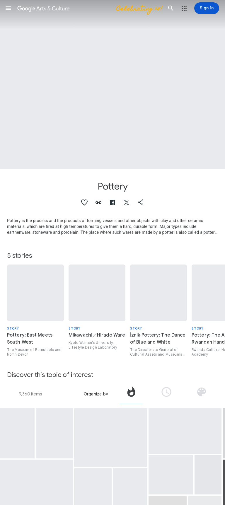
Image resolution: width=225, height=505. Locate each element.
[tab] (131, 394)
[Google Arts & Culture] (89, 8)
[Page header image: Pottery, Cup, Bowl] (112, 84)
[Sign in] (206, 8)
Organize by (96, 394)
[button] (8, 8)
